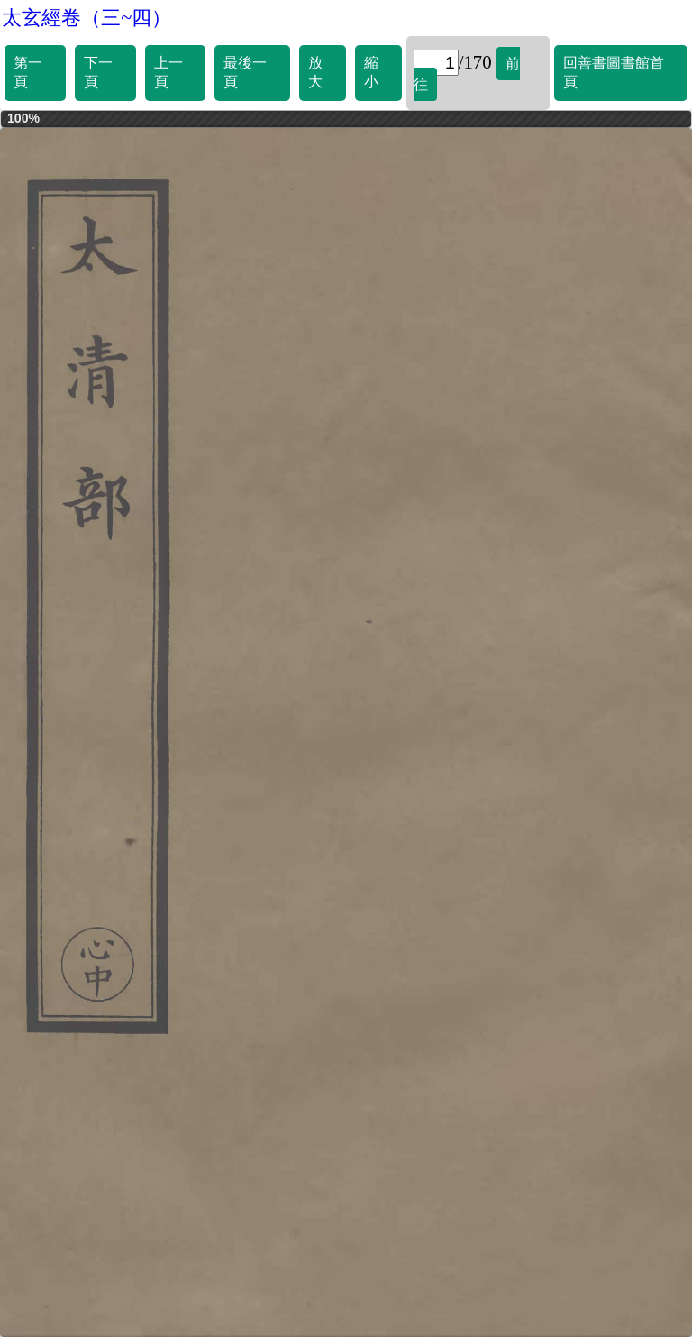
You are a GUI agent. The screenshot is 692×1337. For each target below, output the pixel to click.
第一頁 (28, 72)
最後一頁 (245, 72)
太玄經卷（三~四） (86, 17)
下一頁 (98, 72)
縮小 (371, 72)
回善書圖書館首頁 (613, 72)
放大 (315, 72)
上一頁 (168, 72)
